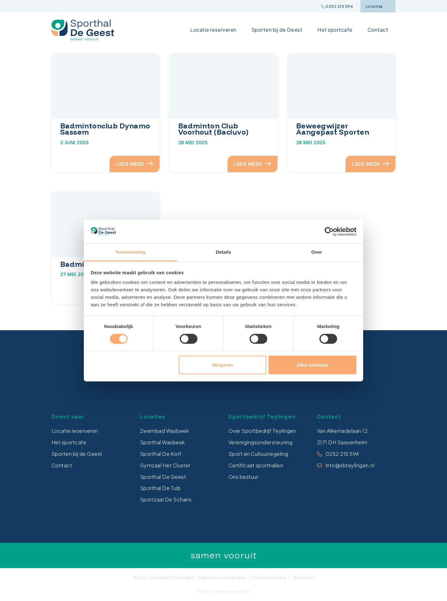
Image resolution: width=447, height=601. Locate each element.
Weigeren (222, 365)
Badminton (81, 264)
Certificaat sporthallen (255, 465)
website (205, 591)
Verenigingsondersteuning (260, 442)
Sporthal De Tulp (160, 488)
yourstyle (240, 591)
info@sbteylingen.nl (350, 465)
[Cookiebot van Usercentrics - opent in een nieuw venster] (329, 231)
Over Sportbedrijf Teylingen (262, 431)
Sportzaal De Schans (166, 499)
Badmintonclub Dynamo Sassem (105, 129)
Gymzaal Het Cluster (165, 465)
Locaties (378, 6)
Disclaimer (303, 577)
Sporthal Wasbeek (162, 442)
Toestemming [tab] (130, 252)
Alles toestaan (312, 365)
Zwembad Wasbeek (164, 431)
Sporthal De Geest (163, 477)
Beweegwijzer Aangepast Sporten (332, 129)
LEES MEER (134, 164)
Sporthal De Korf (161, 454)
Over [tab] (316, 252)
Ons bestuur (243, 477)
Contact (378, 30)
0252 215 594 (337, 6)
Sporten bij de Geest (277, 30)
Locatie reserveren (213, 30)
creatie (222, 591)
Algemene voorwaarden (221, 577)
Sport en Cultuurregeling (258, 454)
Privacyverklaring (269, 577)
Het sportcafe (334, 30)
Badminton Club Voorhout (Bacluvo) (213, 129)
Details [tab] (223, 252)
